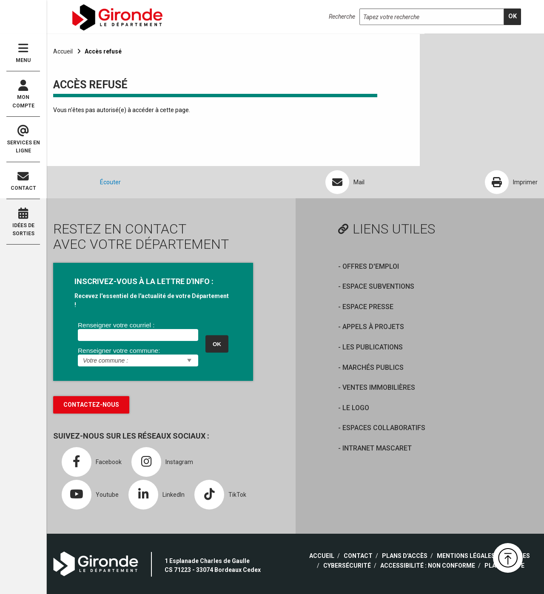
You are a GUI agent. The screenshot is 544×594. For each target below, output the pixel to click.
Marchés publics (373, 367)
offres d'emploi (370, 266)
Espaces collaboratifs (383, 428)
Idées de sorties (23, 222)
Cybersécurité (347, 565)
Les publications (372, 347)
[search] (512, 16)
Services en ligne (23, 139)
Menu (23, 52)
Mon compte (23, 94)
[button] (508, 558)
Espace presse (367, 307)
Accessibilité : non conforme (427, 565)
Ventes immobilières (378, 387)
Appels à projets (373, 327)
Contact (23, 181)
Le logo (355, 408)
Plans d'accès (404, 555)
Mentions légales (466, 555)
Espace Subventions (378, 286)
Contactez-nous (91, 404)
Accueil (63, 51)
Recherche (342, 16)
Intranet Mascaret (377, 448)
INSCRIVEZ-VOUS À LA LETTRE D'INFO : (144, 281)
